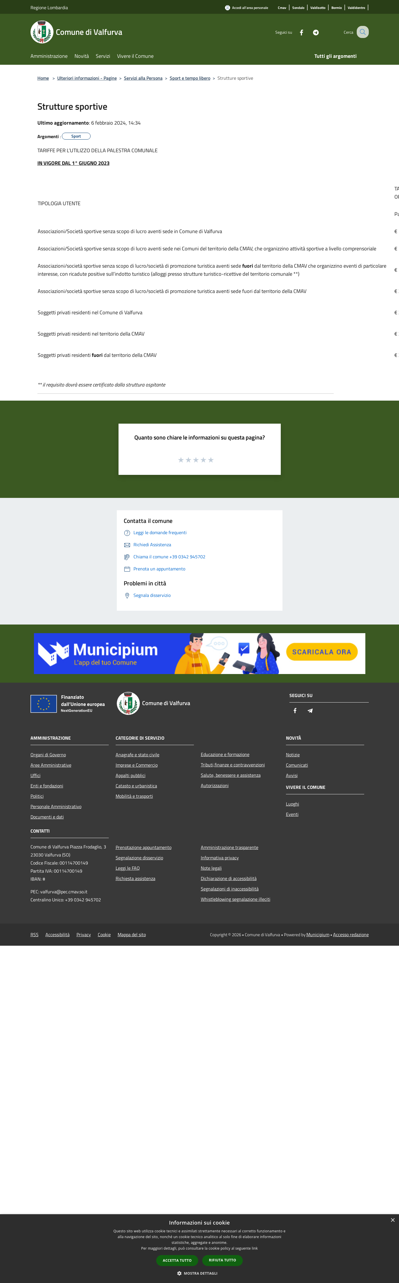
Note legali (211, 868)
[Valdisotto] (317, 8)
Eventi (292, 814)
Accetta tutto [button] (177, 1260)
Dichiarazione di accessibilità (229, 878)
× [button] (392, 1220)
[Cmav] (282, 8)
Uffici (35, 775)
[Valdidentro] (356, 8)
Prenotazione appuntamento (143, 847)
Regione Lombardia (49, 7)
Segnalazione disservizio (139, 857)
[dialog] (199, 1248)
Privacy (84, 934)
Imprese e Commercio (137, 765)
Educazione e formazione (225, 754)
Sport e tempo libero (190, 78)
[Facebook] (296, 32)
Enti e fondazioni (46, 785)
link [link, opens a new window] (255, 1248)
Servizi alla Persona (143, 78)
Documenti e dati (47, 816)
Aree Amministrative (50, 765)
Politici (37, 796)
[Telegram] (310, 32)
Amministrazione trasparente (229, 847)
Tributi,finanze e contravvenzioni (233, 764)
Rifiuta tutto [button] (222, 1260)
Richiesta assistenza (135, 878)
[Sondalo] (298, 8)
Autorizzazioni (215, 785)
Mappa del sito (132, 934)
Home (43, 78)
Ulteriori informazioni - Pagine (87, 78)
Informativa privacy (220, 857)
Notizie (293, 754)
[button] (200, 1273)
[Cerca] (362, 32)
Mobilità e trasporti (134, 796)
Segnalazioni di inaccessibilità (230, 888)
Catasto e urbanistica (136, 785)
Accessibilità (57, 934)
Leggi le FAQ (128, 868)
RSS (34, 934)
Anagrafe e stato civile (137, 754)
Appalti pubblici (131, 775)
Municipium (317, 934)
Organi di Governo (48, 754)
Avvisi (292, 775)
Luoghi (292, 803)
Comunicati (297, 765)
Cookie (104, 934)
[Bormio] (336, 8)
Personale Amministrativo (55, 806)
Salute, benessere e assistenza (231, 775)
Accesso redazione (351, 934)
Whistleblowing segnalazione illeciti (235, 899)
